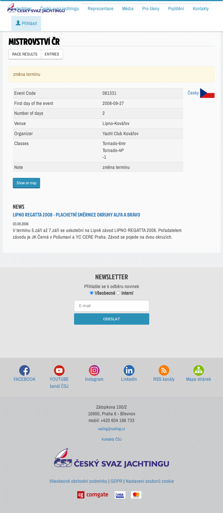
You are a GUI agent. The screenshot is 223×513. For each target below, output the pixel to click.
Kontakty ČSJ (112, 439)
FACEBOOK (24, 373)
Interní (124, 293)
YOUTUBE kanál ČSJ (59, 377)
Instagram (94, 373)
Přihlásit (26, 23)
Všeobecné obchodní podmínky (78, 481)
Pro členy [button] (150, 8)
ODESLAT (111, 318)
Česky (201, 93)
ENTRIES (52, 54)
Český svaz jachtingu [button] (59, 8)
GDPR (116, 481)
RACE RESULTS (24, 54)
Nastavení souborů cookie (150, 481)
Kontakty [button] (201, 8)
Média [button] (128, 8)
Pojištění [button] (176, 8)
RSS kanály (164, 373)
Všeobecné (102, 293)
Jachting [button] (23, 8)
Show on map (26, 182)
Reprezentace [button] (101, 8)
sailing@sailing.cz (111, 428)
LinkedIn (129, 373)
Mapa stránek (198, 373)
